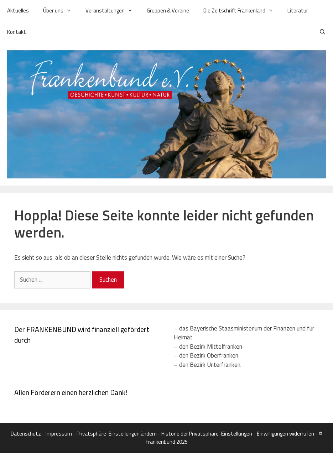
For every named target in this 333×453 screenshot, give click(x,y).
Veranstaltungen (112, 10)
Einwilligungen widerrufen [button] (285, 433)
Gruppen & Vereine (168, 10)
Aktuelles (18, 10)
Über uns (60, 10)
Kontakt (16, 32)
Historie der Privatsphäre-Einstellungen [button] (206, 433)
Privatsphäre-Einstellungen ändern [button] (117, 433)
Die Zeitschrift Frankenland (241, 10)
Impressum (59, 433)
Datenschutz (26, 433)
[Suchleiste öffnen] (322, 32)
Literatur (297, 10)
